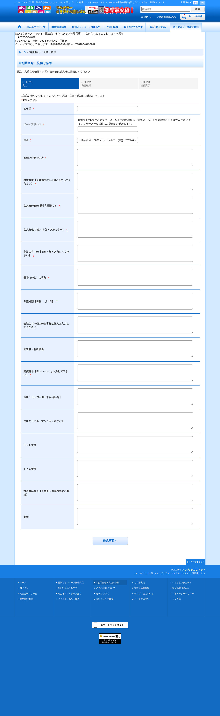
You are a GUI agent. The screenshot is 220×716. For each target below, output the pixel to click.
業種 (26, 516)
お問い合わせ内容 (34, 157)
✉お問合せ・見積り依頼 (107, 582)
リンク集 (176, 599)
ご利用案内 (139, 582)
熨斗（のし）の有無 (35, 277)
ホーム (23, 582)
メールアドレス (33, 124)
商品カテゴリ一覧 (28, 593)
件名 (26, 140)
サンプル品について (143, 593)
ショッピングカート (182, 582)
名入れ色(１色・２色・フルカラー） (45, 229)
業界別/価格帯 (26, 599)
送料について (102, 593)
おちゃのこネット (195, 569)
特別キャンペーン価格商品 (71, 582)
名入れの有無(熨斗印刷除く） (41, 205)
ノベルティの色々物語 (68, 599)
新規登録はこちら (167, 17)
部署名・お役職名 (34, 349)
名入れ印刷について (105, 588)
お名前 (28, 108)
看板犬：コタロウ (104, 599)
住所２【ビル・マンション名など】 (44, 421)
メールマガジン (141, 599)
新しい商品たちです (67, 588)
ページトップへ (197, 562)
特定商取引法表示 (180, 588)
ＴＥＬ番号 (30, 445)
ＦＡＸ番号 (30, 468)
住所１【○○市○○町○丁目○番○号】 (43, 397)
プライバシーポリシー (183, 593)
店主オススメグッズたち (70, 593)
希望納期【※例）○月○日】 (39, 301)
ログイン (148, 17)
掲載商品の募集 (141, 588)
